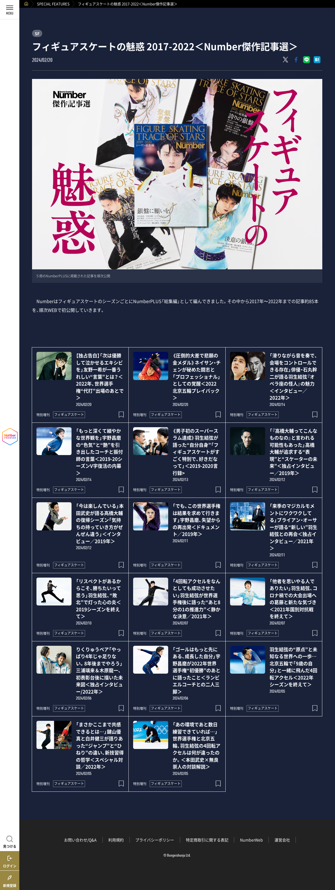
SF (37, 33)
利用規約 (116, 840)
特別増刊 (43, 414)
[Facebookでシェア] (296, 59)
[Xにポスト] (285, 59)
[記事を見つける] (9, 841)
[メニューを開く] (9, 9)
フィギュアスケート (69, 414)
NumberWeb (251, 840)
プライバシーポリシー (154, 840)
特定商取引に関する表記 (207, 840)
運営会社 (282, 840)
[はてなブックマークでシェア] (317, 59)
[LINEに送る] (306, 59)
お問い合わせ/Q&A (80, 840)
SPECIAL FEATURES (53, 3)
